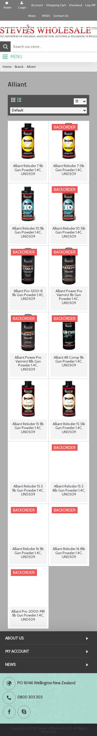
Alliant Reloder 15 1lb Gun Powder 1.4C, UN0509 (28, 428)
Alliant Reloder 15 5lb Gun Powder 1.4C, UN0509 (69, 428)
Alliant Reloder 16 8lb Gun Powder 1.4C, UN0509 (69, 552)
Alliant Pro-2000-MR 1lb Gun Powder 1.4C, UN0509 (28, 615)
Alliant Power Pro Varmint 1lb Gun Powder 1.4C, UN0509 (69, 297)
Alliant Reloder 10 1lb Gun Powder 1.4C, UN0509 (28, 232)
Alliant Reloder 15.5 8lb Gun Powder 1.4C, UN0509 (69, 490)
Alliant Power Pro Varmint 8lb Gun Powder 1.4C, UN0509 (28, 363)
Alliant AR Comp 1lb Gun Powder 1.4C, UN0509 (69, 361)
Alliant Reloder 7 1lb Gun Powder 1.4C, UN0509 (28, 169)
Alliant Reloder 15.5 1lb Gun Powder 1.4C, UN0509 (28, 490)
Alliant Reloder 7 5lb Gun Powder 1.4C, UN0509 (68, 169)
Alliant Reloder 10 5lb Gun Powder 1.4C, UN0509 (69, 232)
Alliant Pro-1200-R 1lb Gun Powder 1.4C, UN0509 (28, 295)
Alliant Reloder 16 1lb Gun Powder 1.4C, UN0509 (28, 552)
